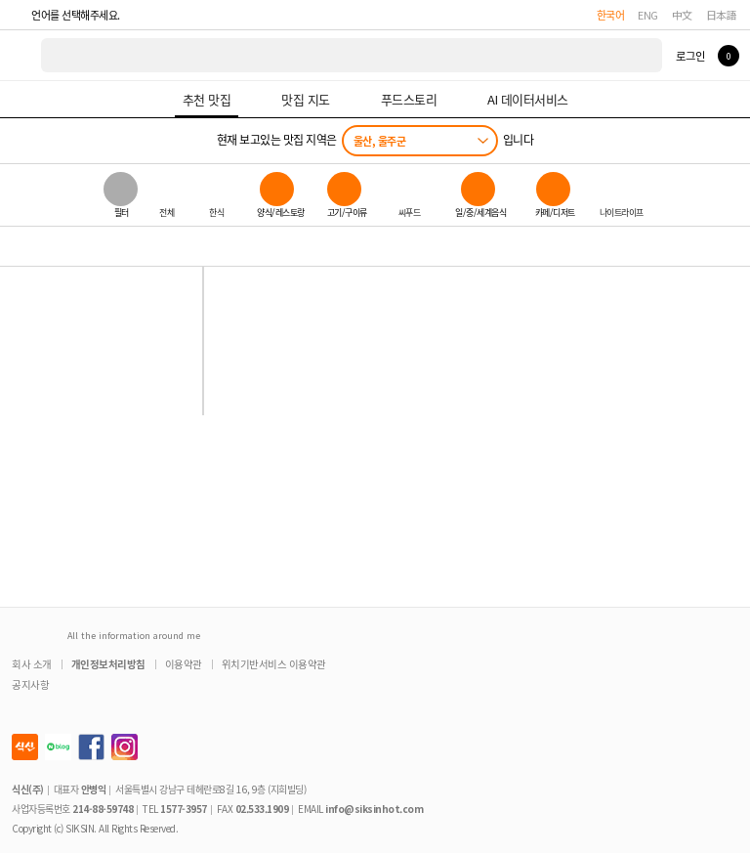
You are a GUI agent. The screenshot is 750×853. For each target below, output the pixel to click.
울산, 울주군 (380, 141)
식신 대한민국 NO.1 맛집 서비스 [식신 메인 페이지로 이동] (21, 55)
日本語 (721, 14)
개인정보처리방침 (108, 664)
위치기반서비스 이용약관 (274, 664)
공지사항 (30, 684)
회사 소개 (32, 664)
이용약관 (183, 664)
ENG (648, 14)
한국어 (611, 14)
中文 (682, 14)
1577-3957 (183, 808)
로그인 (690, 56)
